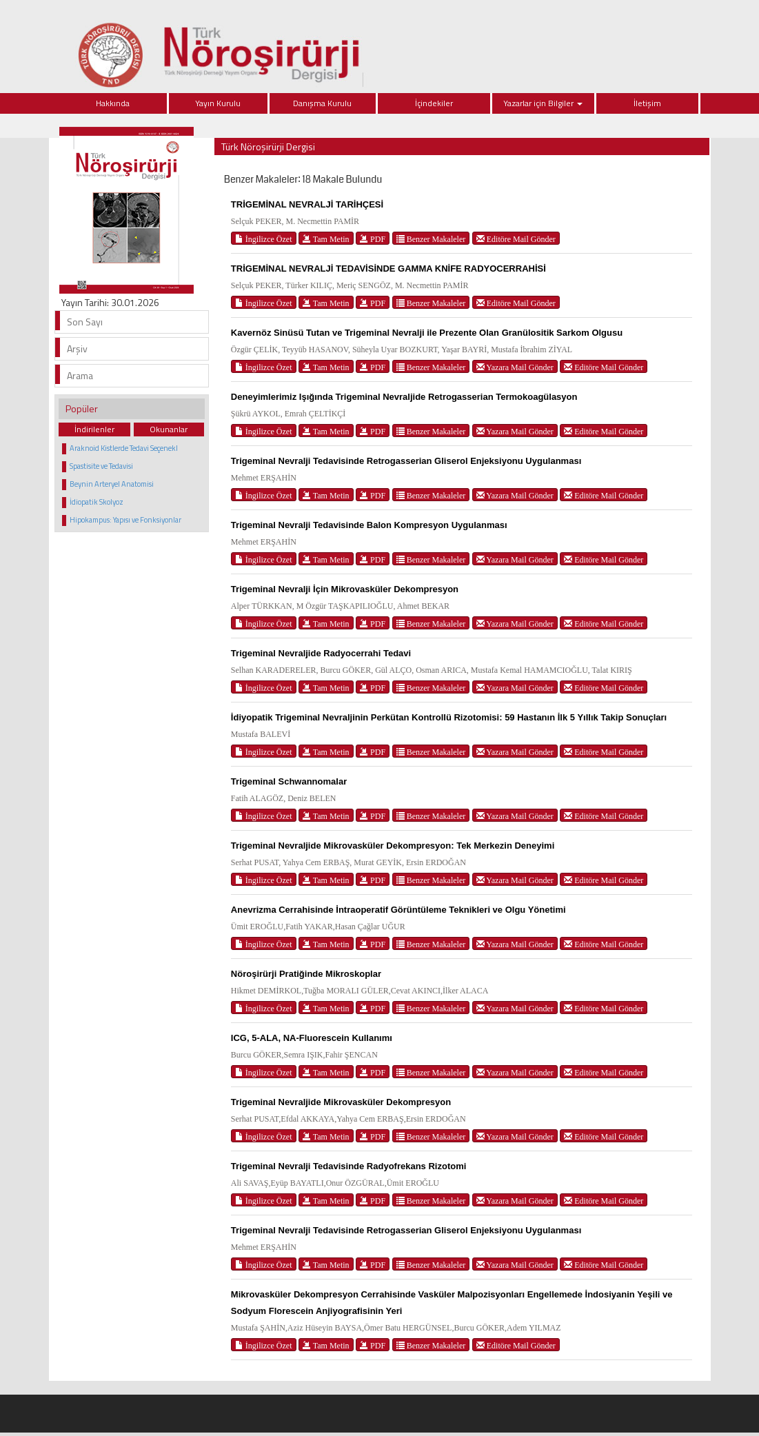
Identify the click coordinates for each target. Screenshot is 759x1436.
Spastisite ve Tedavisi (101, 466)
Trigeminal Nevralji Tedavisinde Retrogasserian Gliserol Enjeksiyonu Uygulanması (406, 461)
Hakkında (113, 103)
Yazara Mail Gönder (515, 367)
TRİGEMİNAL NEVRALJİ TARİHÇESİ (307, 204)
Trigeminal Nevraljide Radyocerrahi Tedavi (321, 653)
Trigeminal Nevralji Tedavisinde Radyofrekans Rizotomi (348, 1166)
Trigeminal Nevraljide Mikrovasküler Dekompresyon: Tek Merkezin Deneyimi (392, 845)
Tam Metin (326, 239)
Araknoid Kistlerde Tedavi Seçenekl (124, 448)
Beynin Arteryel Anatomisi (112, 483)
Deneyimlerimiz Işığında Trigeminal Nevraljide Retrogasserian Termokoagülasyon (404, 397)
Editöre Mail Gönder (516, 239)
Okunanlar (169, 429)
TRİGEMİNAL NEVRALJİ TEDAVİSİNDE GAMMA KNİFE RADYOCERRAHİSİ (388, 268)
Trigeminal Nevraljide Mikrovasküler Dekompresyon (341, 1102)
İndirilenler (94, 429)
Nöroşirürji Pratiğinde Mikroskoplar (306, 974)
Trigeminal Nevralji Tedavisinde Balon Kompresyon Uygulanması (369, 525)
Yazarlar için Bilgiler (543, 103)
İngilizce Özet (263, 239)
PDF (372, 239)
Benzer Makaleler (431, 239)
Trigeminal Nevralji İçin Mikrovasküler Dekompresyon (344, 589)
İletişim (647, 103)
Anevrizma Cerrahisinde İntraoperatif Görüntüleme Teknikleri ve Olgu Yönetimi (398, 909)
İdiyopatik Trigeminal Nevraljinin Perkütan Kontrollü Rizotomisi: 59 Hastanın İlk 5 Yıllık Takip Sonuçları (449, 717)
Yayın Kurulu (218, 103)
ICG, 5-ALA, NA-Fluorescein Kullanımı (311, 1038)
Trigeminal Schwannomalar (289, 781)
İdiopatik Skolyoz (96, 501)
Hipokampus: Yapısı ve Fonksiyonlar (125, 519)
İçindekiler (434, 103)
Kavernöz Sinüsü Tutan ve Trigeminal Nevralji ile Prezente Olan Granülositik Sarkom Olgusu (427, 332)
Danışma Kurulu (322, 103)
